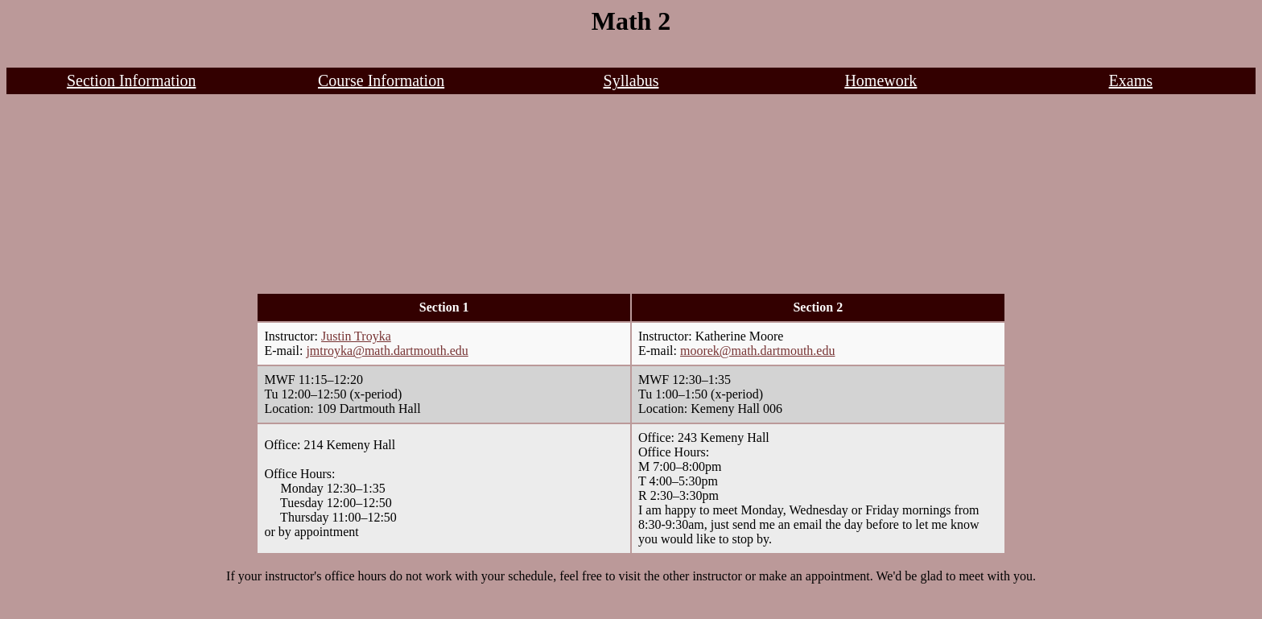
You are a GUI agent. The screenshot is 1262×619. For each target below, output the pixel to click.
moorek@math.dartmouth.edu (757, 350)
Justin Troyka (356, 336)
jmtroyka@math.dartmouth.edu (387, 350)
